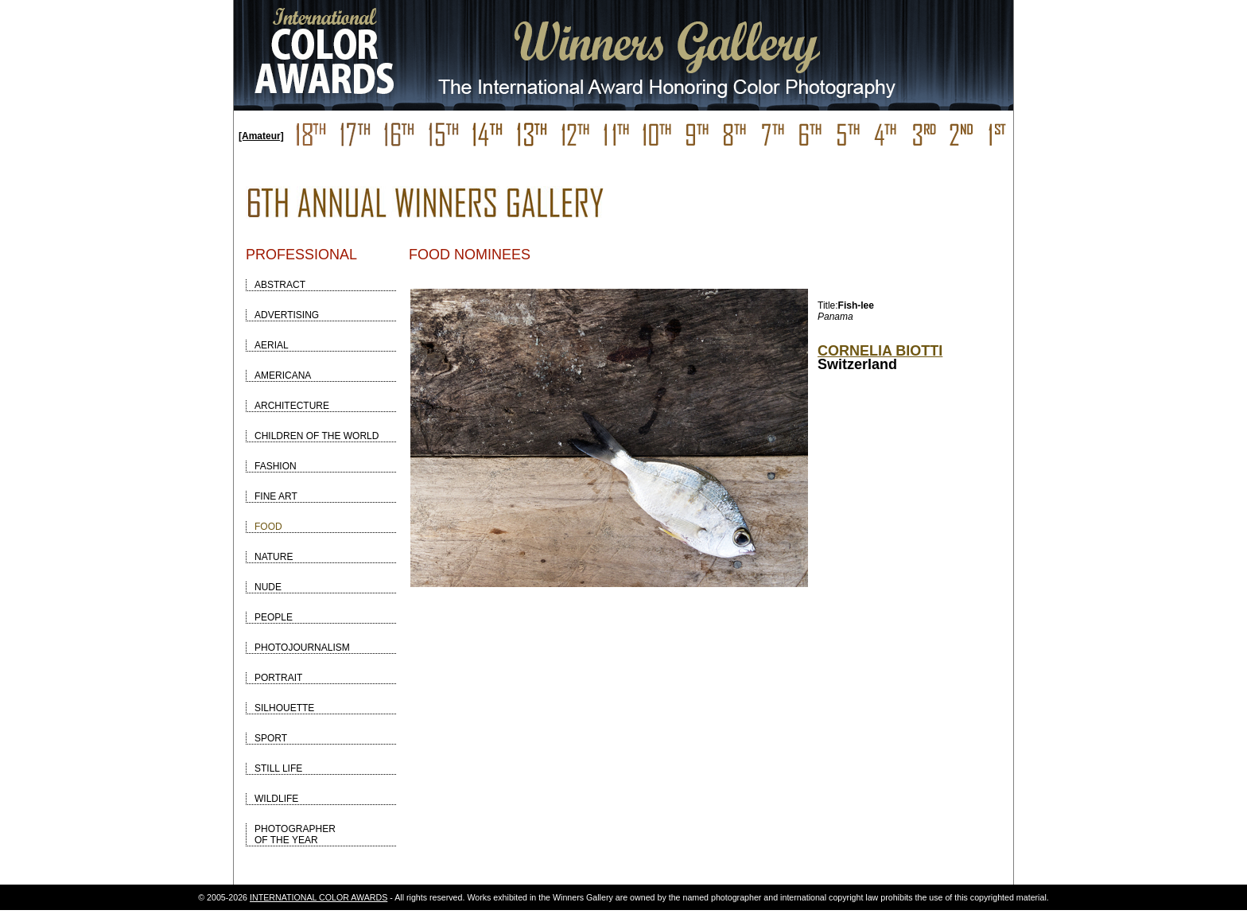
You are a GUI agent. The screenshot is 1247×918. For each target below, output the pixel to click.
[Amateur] (261, 136)
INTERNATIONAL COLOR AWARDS (318, 897)
